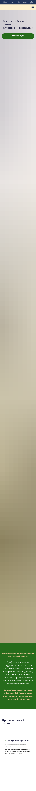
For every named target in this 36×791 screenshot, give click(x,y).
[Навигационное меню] (33, 7)
